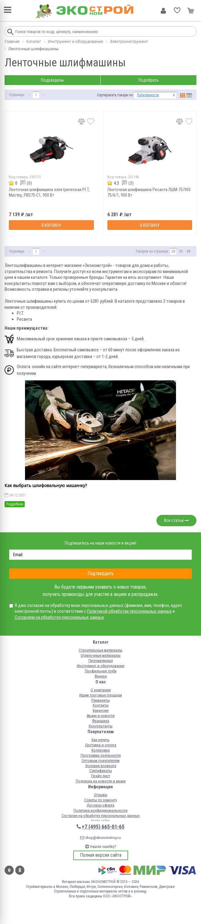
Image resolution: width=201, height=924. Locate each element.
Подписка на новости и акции (101, 781)
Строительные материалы (100, 650)
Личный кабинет (163, 10)
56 (181, 251)
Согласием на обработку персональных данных (59, 617)
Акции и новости (101, 715)
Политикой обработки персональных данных (129, 611)
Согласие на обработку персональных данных (101, 815)
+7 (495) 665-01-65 (103, 826)
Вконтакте (9, 870)
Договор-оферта (100, 805)
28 (173, 251)
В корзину (51, 225)
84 (188, 251)
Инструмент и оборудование (100, 665)
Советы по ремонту (100, 800)
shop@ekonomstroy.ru (100, 837)
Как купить (100, 739)
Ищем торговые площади (100, 695)
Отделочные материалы (100, 655)
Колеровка (101, 750)
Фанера (101, 676)
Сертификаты (100, 770)
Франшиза (100, 721)
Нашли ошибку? (100, 846)
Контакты (101, 705)
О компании (101, 690)
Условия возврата (100, 765)
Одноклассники (19, 870)
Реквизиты (101, 700)
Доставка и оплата (100, 745)
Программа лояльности (101, 755)
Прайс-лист (100, 776)
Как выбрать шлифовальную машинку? (46, 485)
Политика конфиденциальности (100, 810)
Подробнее (14, 504)
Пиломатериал (100, 660)
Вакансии (101, 710)
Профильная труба (101, 671)
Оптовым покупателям (101, 760)
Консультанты (101, 726)
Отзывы (100, 795)
